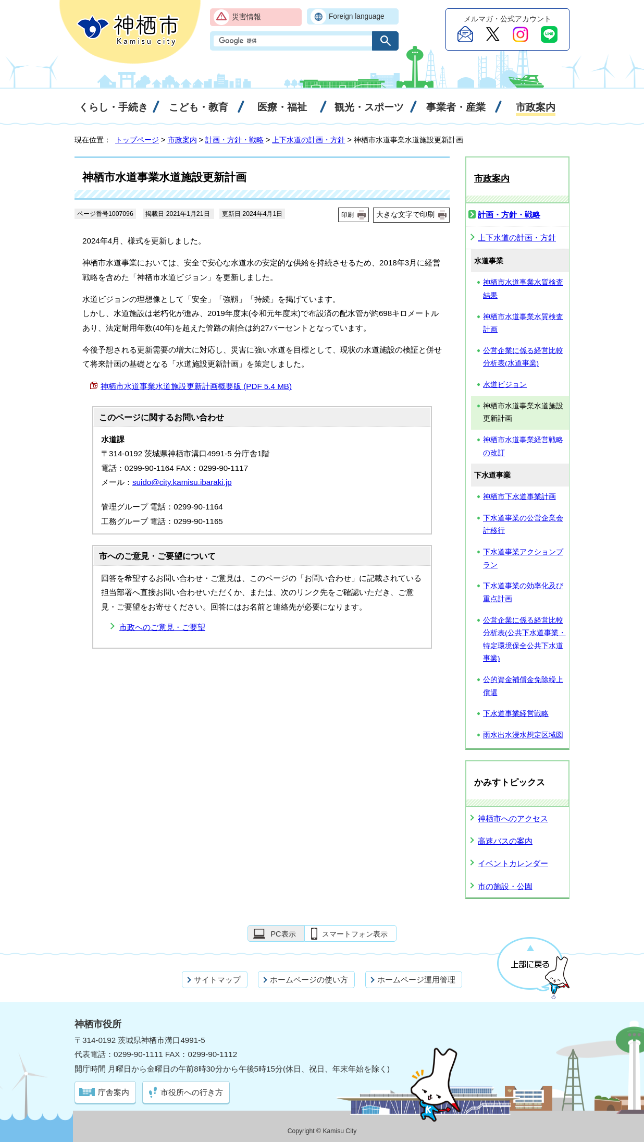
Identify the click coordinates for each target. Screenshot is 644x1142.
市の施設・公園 (505, 886)
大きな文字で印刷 (405, 214)
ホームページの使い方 (309, 979)
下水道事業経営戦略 (516, 714)
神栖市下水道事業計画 (519, 497)
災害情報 (246, 17)
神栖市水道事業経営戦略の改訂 (523, 446)
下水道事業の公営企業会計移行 (523, 524)
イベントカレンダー (513, 863)
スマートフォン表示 (355, 934)
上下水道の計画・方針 (308, 140)
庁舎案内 (113, 1092)
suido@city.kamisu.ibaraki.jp (182, 482)
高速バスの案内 (505, 840)
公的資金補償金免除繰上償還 (523, 686)
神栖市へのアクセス (513, 818)
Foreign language (357, 16)
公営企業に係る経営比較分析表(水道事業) (523, 357)
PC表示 (282, 934)
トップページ (137, 140)
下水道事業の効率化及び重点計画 (523, 592)
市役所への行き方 (191, 1092)
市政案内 (182, 140)
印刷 (347, 214)
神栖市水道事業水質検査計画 (523, 323)
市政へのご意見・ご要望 (162, 627)
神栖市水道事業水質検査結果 (523, 288)
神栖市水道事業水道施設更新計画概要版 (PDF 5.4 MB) (196, 386)
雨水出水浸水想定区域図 (523, 735)
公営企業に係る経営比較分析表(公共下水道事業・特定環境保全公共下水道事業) (524, 639)
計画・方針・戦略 (234, 140)
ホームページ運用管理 (416, 979)
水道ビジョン (505, 384)
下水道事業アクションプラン (523, 558)
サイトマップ (217, 979)
